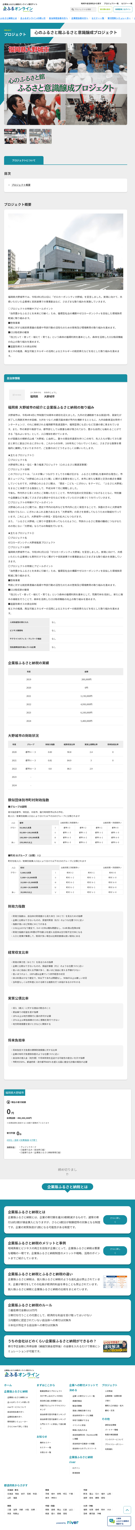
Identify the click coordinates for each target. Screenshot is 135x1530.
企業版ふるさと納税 (16, 1391)
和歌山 (16, 1513)
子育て (108, 1400)
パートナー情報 (111, 1429)
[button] (15, 136)
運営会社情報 (110, 1425)
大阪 (27, 1509)
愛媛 (59, 1513)
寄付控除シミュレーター (119, 18)
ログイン (76, 1468)
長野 (85, 1497)
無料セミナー (45, 1442)
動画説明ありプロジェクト (51, 1391)
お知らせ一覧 (45, 1452)
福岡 (85, 1509)
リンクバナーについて (114, 1439)
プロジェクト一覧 (111, 3)
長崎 (97, 1509)
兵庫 (33, 1509)
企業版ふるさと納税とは (17, 1397)
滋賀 (15, 1509)
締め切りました (67, 1171)
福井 (103, 1493)
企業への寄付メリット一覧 (84, 1396)
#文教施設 (24, 1140)
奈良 (9, 1513)
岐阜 (91, 1497)
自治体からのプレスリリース (84, 1448)
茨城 (47, 1493)
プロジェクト (109, 1385)
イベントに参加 (79, 1425)
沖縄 (99, 1513)
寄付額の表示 (105, 9)
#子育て (33, 1140)
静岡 (97, 1497)
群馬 (59, 1493)
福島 (15, 1497)
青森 (17, 1493)
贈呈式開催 (77, 1405)
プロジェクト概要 (20, 185)
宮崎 (85, 1513)
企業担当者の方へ (79, 18)
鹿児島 (92, 1513)
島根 (53, 1509)
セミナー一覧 (126, 3)
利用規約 (108, 1449)
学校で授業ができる (81, 1420)
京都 (21, 1509)
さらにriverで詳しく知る (17, 1426)
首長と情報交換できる (82, 1410)
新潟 (85, 1493)
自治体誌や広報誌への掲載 (84, 1443)
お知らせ (42, 1436)
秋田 (35, 1493)
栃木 (53, 1493)
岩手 (23, 1493)
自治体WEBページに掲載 (83, 1415)
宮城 (29, 1493)
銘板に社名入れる (80, 1430)
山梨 (109, 1493)
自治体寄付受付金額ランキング (53, 1419)
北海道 (10, 1493)
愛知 (103, 1497)
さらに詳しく (115, 1219)
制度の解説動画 (111, 1434)
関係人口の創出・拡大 (114, 1405)
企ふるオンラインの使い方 (33, 18)
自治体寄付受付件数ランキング (53, 1414)
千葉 (71, 1493)
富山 (91, 1493)
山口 (71, 1509)
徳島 (47, 1513)
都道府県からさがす (16, 1485)
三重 (9, 1509)
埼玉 (65, 1493)
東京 (47, 1497)
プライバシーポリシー (114, 1444)
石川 (97, 1493)
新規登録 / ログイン (123, 9)
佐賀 (91, 1509)
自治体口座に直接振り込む (51, 1400)
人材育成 (108, 1391)
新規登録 (76, 1473)
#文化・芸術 (13, 1140)
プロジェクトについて (24, 160)
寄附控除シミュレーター (17, 1421)
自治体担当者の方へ (58, 18)
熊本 (103, 1509)
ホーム (8, 1385)
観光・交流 (109, 1410)
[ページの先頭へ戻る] (127, 1510)
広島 (65, 1509)
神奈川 (54, 1497)
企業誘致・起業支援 (113, 1396)
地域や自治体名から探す (91, 3)
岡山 (59, 1509)
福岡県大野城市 (14, 1093)
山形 (9, 1497)
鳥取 (47, 1509)
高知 (65, 1513)
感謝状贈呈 (77, 1401)
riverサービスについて (16, 1407)
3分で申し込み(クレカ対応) (51, 1396)
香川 (53, 1513)
